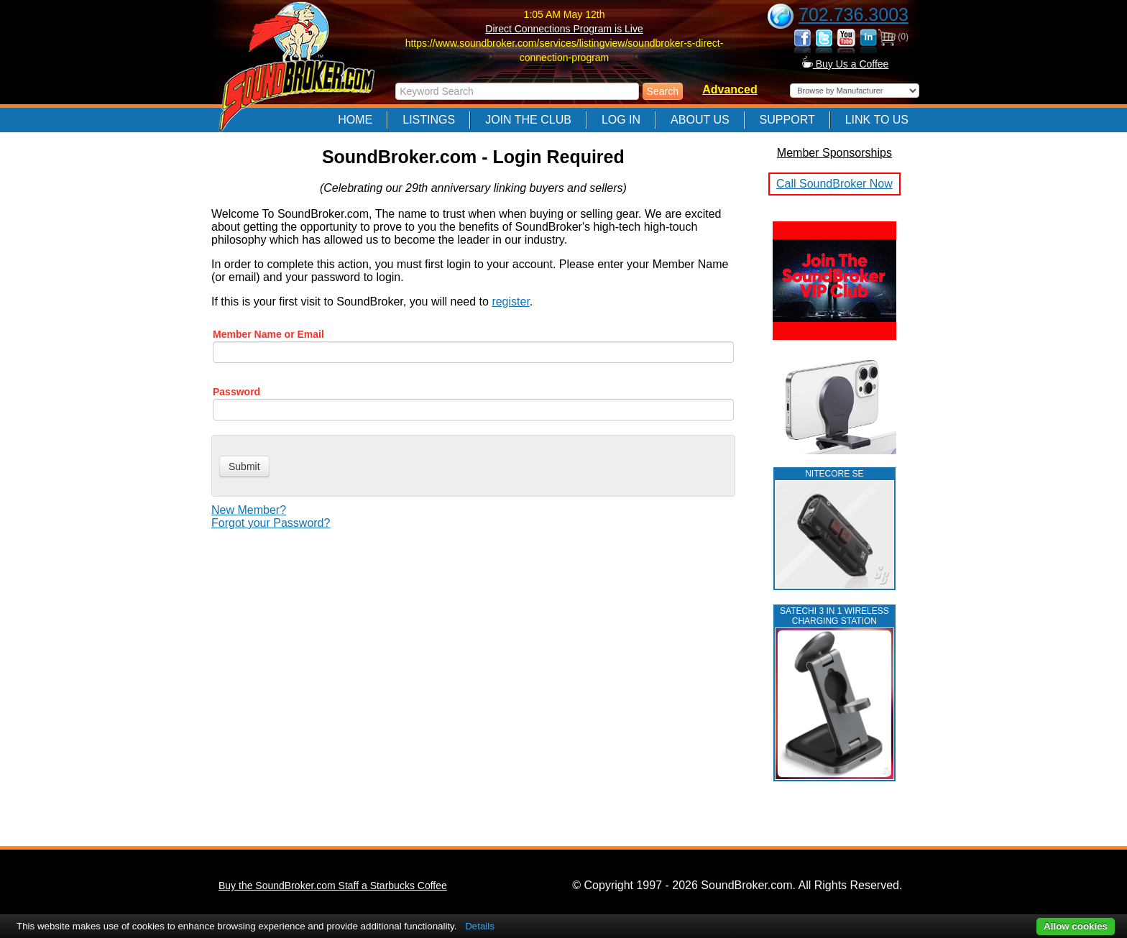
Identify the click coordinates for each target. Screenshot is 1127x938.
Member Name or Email (268, 334)
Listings (428, 120)
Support (787, 120)
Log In (621, 120)
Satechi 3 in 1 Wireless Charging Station (834, 616)
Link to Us (876, 120)
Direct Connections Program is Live (564, 29)
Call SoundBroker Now (834, 184)
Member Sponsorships (834, 153)
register (510, 301)
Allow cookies (1076, 926)
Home (355, 120)
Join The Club (528, 120)
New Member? (248, 510)
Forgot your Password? (270, 523)
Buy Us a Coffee (845, 64)
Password (236, 391)
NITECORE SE (834, 474)
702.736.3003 (853, 14)
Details (479, 926)
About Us (700, 120)
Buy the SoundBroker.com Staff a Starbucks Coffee (332, 885)
